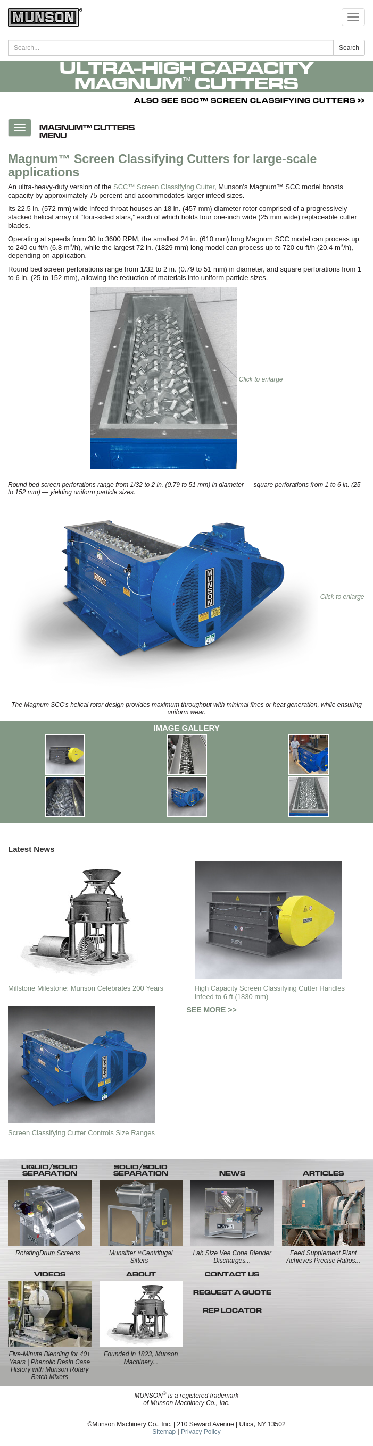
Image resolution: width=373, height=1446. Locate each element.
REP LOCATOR (232, 1310)
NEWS (232, 1173)
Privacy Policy (201, 1431)
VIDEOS (49, 1274)
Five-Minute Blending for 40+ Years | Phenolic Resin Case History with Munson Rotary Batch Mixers (49, 1365)
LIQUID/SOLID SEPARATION (49, 1170)
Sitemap (164, 1431)
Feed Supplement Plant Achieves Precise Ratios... (323, 1256)
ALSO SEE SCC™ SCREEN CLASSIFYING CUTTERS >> (249, 100)
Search (349, 48)
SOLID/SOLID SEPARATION (140, 1170)
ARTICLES (323, 1173)
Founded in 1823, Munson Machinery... (141, 1357)
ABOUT (141, 1274)
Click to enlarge (186, 379)
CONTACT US (232, 1274)
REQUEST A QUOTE (232, 1292)
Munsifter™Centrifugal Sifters (140, 1256)
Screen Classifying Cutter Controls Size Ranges (81, 1133)
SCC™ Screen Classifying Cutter (163, 187)
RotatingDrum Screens (47, 1253)
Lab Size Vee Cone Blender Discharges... (232, 1256)
